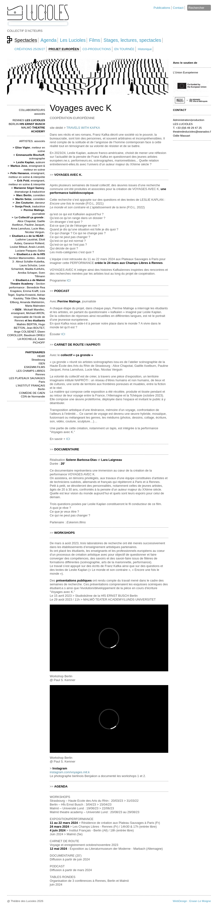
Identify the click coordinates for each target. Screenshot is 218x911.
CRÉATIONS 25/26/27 (29, 49)
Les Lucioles (73, 40)
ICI (69, 280)
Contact (178, 8)
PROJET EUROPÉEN (64, 49)
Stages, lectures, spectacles (132, 40)
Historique (145, 49)
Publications (162, 8)
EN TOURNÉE (124, 49)
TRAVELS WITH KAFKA (83, 127)
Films (94, 40)
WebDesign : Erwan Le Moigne (192, 900)
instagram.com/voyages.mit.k (70, 772)
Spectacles (25, 40)
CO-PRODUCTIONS (96, 49)
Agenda (48, 40)
